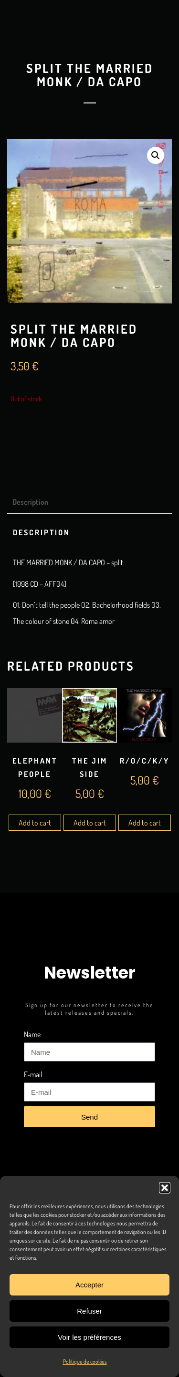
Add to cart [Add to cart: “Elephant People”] (35, 822)
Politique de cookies (85, 1361)
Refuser (89, 1311)
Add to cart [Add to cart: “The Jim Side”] (90, 822)
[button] (164, 1188)
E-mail (33, 1074)
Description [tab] (30, 502)
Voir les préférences (89, 1337)
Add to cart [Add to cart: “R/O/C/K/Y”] (144, 822)
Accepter (89, 1285)
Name (32, 1034)
